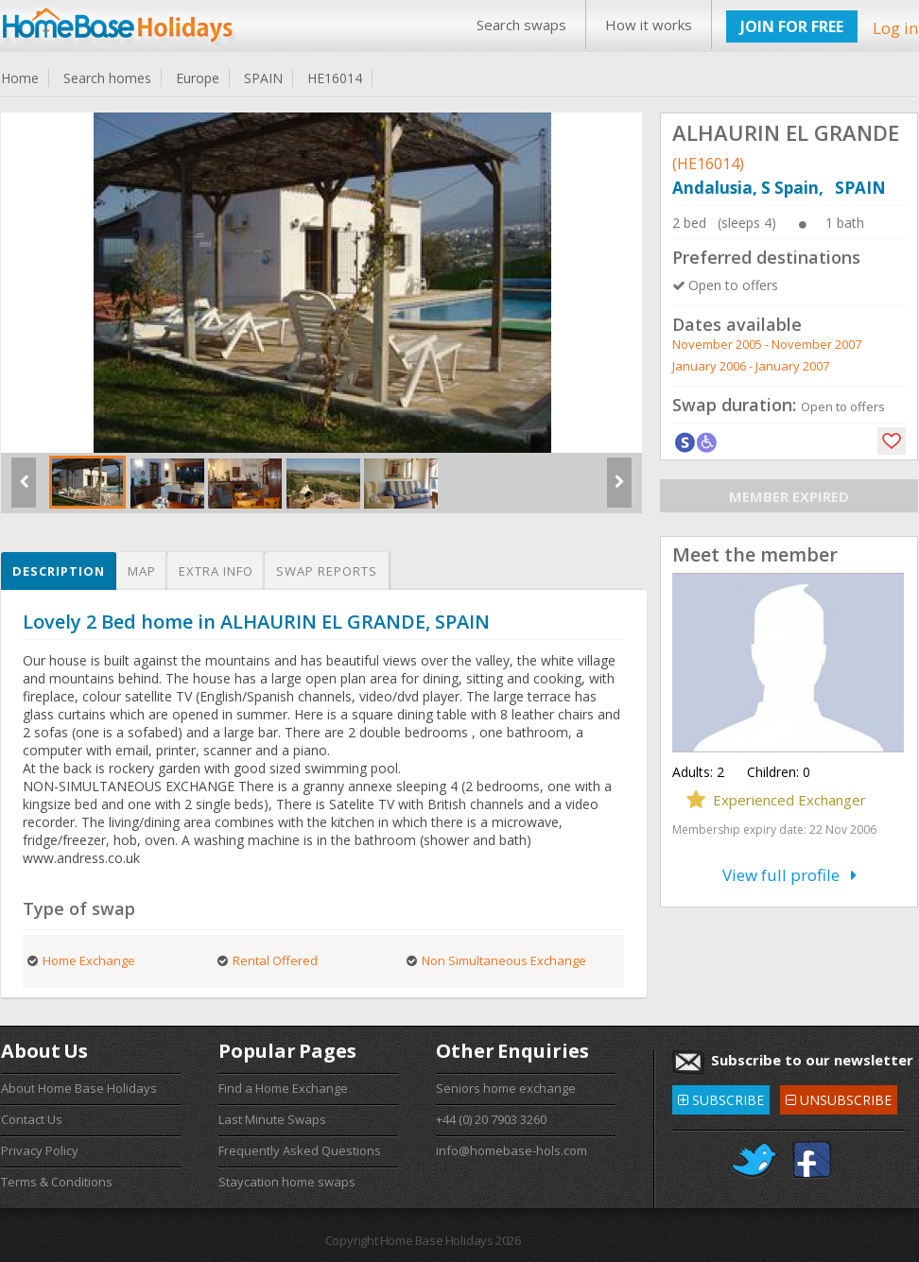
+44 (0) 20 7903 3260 (491, 1119)
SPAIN (263, 78)
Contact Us (31, 1119)
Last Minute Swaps (272, 1119)
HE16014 (334, 78)
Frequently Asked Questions (299, 1150)
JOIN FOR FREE (791, 26)
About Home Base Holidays (79, 1088)
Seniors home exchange (506, 1088)
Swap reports (326, 570)
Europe (197, 78)
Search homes (107, 78)
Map (142, 570)
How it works (648, 24)
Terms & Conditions (57, 1181)
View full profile (789, 875)
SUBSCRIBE (721, 1097)
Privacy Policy (39, 1150)
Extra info (216, 570)
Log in (895, 28)
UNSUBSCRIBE (838, 1097)
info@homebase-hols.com (511, 1150)
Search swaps (521, 24)
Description (58, 570)
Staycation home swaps (286, 1181)
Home (20, 78)
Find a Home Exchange (283, 1088)
